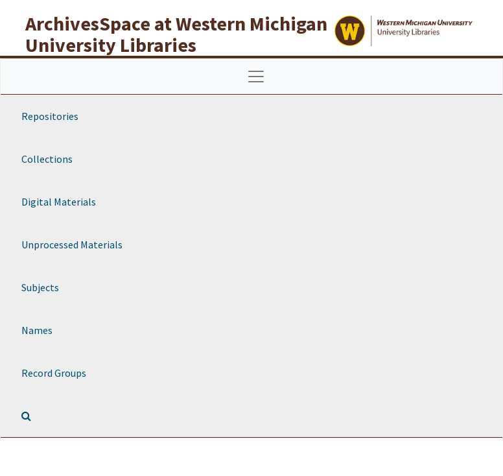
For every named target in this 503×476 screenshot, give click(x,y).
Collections (47, 158)
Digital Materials (58, 201)
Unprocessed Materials (72, 244)
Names (37, 330)
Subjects (40, 287)
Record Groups (53, 372)
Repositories (49, 116)
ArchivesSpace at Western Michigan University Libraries (176, 34)
